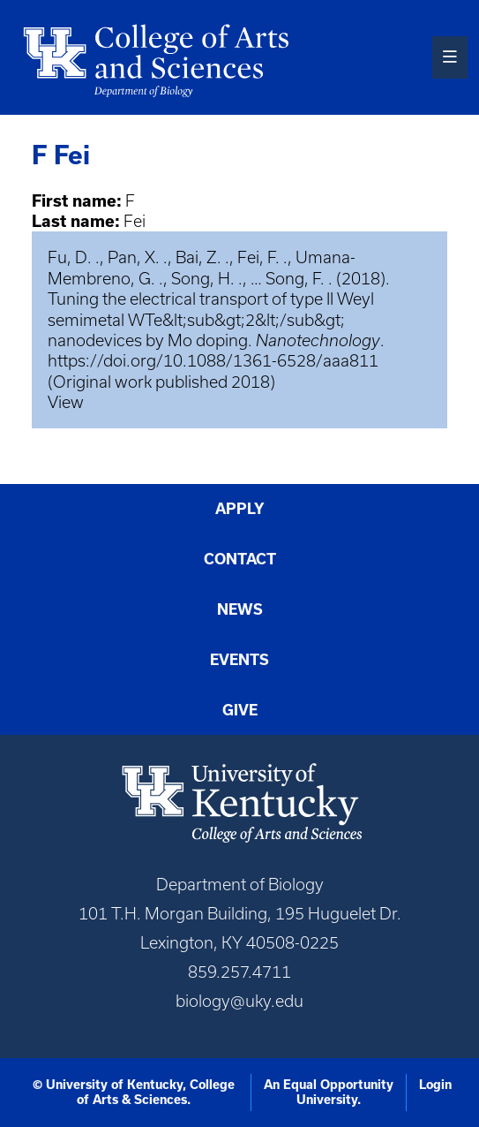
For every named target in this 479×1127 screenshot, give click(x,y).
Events (239, 659)
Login (435, 1085)
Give (240, 709)
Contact (240, 558)
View (66, 402)
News (240, 609)
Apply (240, 508)
